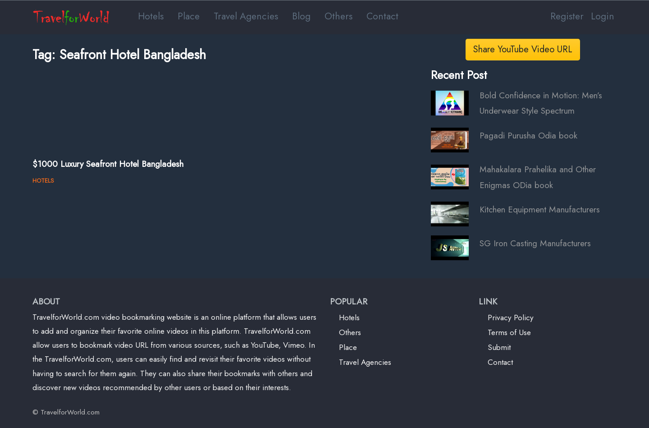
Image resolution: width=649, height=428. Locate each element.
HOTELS (43, 180)
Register (567, 16)
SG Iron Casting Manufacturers (535, 243)
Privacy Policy (511, 317)
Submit (499, 347)
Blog (301, 16)
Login (602, 16)
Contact (382, 16)
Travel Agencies (246, 16)
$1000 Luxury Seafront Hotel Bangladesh (107, 163)
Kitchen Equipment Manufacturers (540, 209)
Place (189, 16)
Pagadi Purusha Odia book (528, 135)
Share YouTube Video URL (522, 49)
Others (338, 16)
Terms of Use (509, 332)
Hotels (151, 16)
